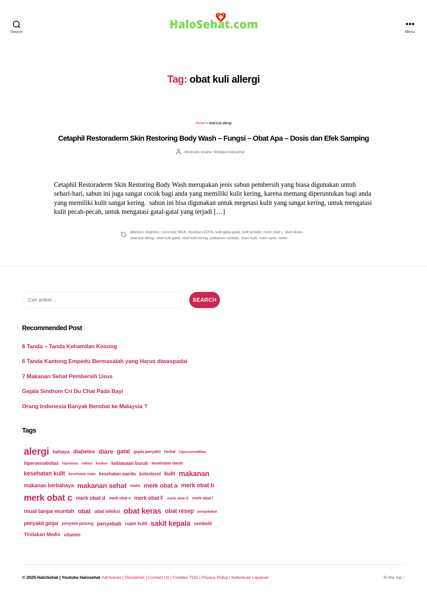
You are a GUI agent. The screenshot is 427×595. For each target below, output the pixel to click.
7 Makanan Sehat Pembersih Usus (67, 376)
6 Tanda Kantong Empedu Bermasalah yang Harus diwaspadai (104, 361)
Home (200, 123)
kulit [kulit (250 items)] (169, 473)
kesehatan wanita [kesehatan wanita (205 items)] (117, 473)
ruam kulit (249, 238)
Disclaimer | (136, 577)
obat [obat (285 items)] (84, 511)
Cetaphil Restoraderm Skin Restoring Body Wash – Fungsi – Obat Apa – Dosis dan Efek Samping (213, 138)
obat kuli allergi (142, 238)
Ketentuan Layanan (250, 577)
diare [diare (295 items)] (106, 451)
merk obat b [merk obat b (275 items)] (197, 485)
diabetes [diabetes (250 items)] (84, 451)
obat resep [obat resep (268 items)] (179, 511)
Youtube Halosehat (81, 577)
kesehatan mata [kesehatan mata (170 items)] (82, 474)
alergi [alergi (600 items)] (36, 451)
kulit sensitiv (251, 232)
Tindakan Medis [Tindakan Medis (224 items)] (42, 534)
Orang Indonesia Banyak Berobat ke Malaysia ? (84, 406)
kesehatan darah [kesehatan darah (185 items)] (167, 463)
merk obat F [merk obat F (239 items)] (149, 498)
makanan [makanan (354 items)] (194, 473)
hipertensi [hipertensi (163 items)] (70, 463)
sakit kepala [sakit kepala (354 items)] (170, 523)
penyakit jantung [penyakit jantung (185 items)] (77, 523)
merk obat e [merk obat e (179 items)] (120, 498)
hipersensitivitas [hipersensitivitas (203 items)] (41, 463)
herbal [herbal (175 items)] (169, 451)
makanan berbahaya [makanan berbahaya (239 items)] (49, 485)
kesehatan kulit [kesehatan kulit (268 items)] (44, 473)
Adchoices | (113, 577)
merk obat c (273, 232)
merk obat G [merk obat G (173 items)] (178, 498)
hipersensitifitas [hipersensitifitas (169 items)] (192, 452)
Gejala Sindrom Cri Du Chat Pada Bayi (72, 391)
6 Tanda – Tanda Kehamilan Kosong (69, 346)
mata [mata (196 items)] (135, 485)
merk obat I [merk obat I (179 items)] (202, 498)
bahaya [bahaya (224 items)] (61, 451)
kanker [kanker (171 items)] (102, 463)
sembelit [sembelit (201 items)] (203, 523)
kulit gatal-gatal (227, 232)
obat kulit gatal (168, 238)
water (283, 238)
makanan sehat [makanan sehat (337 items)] (102, 485)
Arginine (152, 232)
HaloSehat (47, 577)
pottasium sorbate (224, 238)
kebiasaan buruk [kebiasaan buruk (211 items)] (129, 463)
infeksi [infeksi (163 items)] (87, 463)
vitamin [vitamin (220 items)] (72, 534)
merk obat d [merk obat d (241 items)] (90, 498)
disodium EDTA (200, 232)
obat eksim (293, 232)
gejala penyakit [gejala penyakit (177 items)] (147, 451)
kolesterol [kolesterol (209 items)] (150, 473)
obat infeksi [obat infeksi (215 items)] (107, 511)
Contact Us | (160, 577)
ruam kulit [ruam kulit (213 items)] (136, 523)
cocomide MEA (173, 232)
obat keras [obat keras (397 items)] (143, 511)
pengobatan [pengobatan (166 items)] (207, 511)
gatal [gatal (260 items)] (123, 451)
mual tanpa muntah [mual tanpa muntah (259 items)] (49, 511)
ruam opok (267, 238)
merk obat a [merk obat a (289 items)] (160, 485)
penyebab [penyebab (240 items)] (109, 523)
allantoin (136, 232)
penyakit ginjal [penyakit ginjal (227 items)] (41, 523)
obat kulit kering (195, 238)
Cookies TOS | (186, 577)
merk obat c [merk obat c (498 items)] (48, 498)
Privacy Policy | (216, 577)
